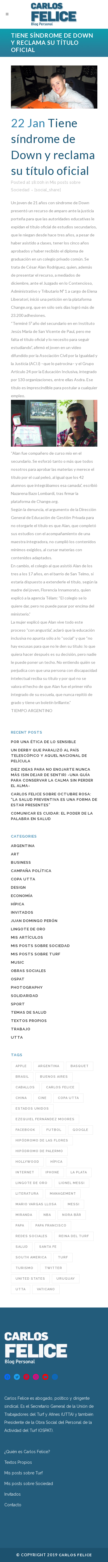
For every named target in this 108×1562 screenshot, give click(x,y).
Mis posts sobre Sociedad (40, 946)
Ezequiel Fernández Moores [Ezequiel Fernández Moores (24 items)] (45, 1119)
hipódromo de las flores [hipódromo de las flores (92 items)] (42, 1140)
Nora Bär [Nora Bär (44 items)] (71, 1215)
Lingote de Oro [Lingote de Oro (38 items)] (32, 1183)
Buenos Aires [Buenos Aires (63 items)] (54, 1077)
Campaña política (31, 871)
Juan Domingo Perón (34, 921)
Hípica (17, 904)
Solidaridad (24, 996)
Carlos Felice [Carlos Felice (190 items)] (60, 1087)
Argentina (23, 846)
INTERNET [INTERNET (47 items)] (25, 1172)
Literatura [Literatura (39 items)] (27, 1193)
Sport (18, 1004)
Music (17, 962)
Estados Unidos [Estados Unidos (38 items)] (32, 1108)
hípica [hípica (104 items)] (56, 1162)
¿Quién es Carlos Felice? (27, 1451)
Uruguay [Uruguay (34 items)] (65, 1279)
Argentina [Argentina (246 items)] (48, 1066)
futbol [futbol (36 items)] (53, 1130)
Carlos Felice (75, 1555)
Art (15, 854)
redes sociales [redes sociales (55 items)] (32, 1236)
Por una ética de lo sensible (43, 742)
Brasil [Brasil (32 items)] (22, 1077)
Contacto (12, 1505)
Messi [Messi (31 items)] (73, 1204)
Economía (22, 896)
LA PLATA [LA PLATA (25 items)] (79, 1172)
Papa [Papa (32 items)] (20, 1225)
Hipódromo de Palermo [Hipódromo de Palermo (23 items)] (39, 1151)
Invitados (12, 1494)
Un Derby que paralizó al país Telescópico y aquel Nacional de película (49, 755)
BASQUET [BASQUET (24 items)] (80, 1066)
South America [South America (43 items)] (31, 1257)
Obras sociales (28, 971)
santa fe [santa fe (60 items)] (48, 1247)
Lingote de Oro (28, 929)
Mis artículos (27, 937)
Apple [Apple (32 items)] (21, 1066)
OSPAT (18, 979)
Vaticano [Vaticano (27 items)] (46, 1289)
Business (21, 862)
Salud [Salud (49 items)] (22, 1247)
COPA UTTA (23, 879)
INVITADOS (22, 912)
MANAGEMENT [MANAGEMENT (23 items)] (63, 1193)
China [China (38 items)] (21, 1098)
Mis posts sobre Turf (35, 954)
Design (18, 887)
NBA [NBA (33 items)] (47, 1215)
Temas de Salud (29, 1012)
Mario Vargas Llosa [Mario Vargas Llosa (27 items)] (36, 1204)
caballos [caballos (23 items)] (25, 1087)
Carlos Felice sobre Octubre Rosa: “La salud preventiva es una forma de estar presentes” (54, 799)
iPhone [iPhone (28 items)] (52, 1172)
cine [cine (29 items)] (42, 1098)
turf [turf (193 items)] (63, 1257)
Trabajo (21, 1029)
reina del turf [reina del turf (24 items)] (74, 1236)
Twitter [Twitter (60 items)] (53, 1268)
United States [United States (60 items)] (30, 1279)
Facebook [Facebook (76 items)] (25, 1130)
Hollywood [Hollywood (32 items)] (27, 1162)
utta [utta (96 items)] (21, 1289)
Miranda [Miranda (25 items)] (24, 1215)
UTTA (17, 1037)
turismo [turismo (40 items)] (24, 1268)
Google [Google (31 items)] (80, 1130)
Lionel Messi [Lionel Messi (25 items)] (72, 1183)
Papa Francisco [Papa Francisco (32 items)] (51, 1225)
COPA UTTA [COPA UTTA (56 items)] (68, 1098)
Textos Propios (29, 1021)
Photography (27, 987)
